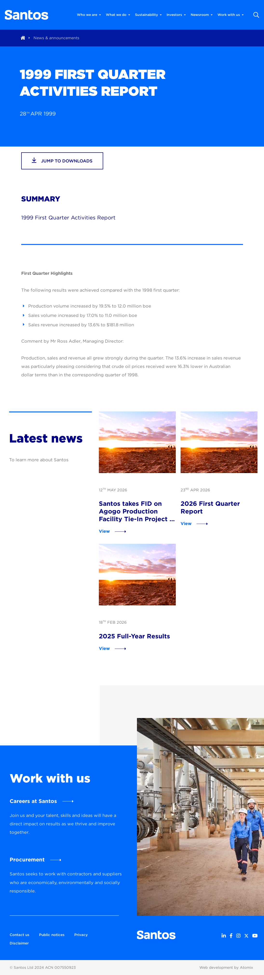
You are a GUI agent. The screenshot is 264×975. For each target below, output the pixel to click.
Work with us (230, 15)
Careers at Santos (33, 801)
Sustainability (148, 15)
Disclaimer (19, 943)
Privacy (81, 935)
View (104, 531)
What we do (118, 15)
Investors (176, 15)
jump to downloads (62, 160)
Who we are (89, 15)
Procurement (27, 859)
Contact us (19, 935)
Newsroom (202, 15)
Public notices (52, 935)
